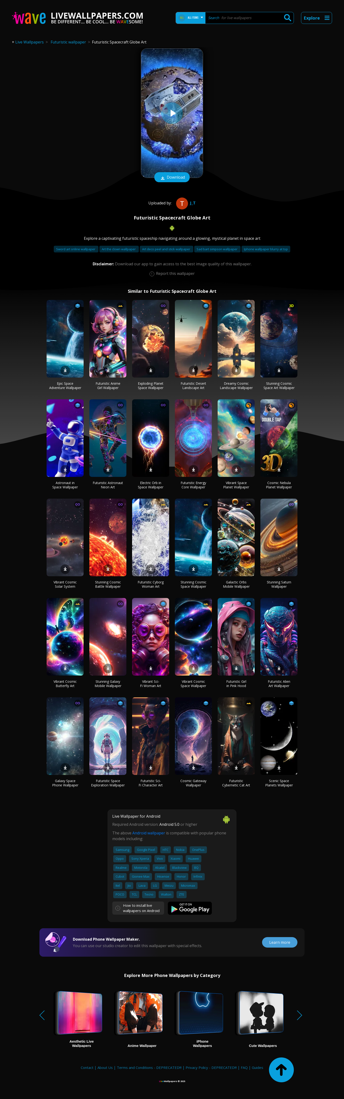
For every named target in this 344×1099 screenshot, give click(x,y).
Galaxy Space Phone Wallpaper (65, 783)
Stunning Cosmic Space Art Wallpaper (279, 385)
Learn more (279, 942)
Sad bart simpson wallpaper (217, 249)
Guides (257, 1067)
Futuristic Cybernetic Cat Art (236, 783)
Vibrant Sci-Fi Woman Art (150, 683)
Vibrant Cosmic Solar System (65, 584)
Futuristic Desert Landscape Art (193, 385)
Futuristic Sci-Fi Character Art (151, 783)
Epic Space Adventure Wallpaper (65, 385)
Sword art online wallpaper (76, 249)
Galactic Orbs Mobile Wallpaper (236, 584)
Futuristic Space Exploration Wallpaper (108, 783)
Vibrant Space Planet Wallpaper (236, 484)
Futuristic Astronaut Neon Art (108, 484)
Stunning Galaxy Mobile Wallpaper (108, 683)
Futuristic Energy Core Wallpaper (193, 484)
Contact (87, 1067)
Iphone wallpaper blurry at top (266, 249)
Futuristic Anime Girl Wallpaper (108, 385)
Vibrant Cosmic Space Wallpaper (193, 683)
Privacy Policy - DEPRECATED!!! (211, 1067)
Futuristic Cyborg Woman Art (151, 584)
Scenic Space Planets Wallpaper (279, 783)
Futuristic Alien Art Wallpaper (279, 683)
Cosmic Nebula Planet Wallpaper (279, 484)
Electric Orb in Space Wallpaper (150, 484)
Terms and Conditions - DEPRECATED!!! (149, 1067)
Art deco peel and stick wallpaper (166, 249)
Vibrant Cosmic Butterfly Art (65, 683)
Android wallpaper (148, 833)
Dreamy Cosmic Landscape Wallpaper (236, 385)
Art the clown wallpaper (119, 249)
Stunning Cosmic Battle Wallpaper (108, 584)
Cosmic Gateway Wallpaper (193, 783)
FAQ (244, 1067)
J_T (185, 203)
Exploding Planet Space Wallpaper (150, 385)
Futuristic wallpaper (68, 42)
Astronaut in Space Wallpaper (65, 484)
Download (172, 178)
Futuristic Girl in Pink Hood (236, 683)
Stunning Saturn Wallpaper (279, 584)
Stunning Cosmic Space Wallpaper (193, 584)
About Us (105, 1067)
